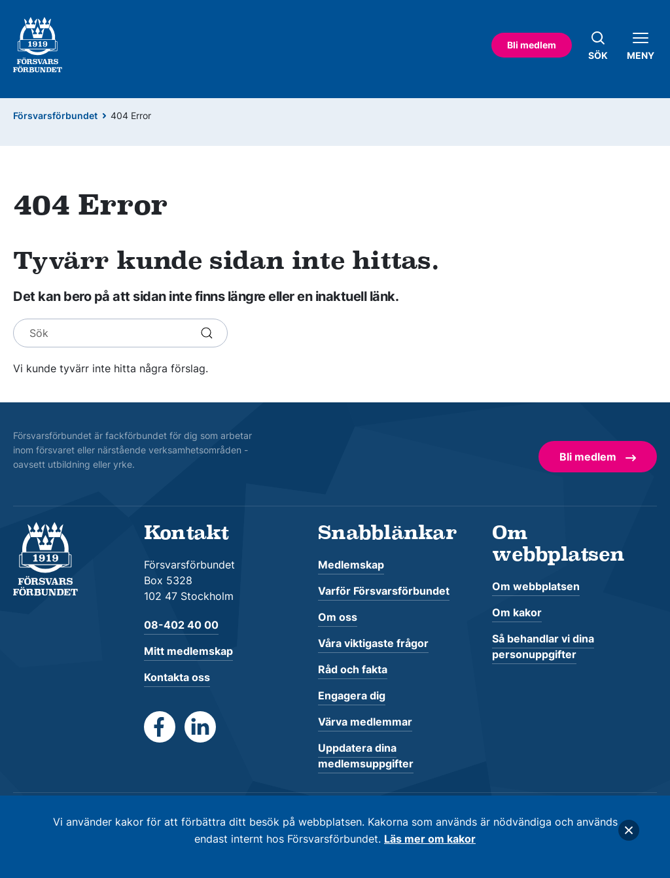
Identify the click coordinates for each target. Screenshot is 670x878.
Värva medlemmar (365, 721)
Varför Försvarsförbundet (384, 590)
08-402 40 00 (181, 624)
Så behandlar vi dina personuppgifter (543, 646)
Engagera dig (351, 695)
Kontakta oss (177, 677)
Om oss (337, 616)
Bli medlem (531, 44)
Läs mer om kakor (430, 838)
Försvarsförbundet (55, 115)
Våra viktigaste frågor (373, 643)
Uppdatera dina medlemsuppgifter (366, 755)
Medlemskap (351, 564)
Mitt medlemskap (188, 651)
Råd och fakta (352, 669)
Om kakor (517, 612)
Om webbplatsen (536, 586)
